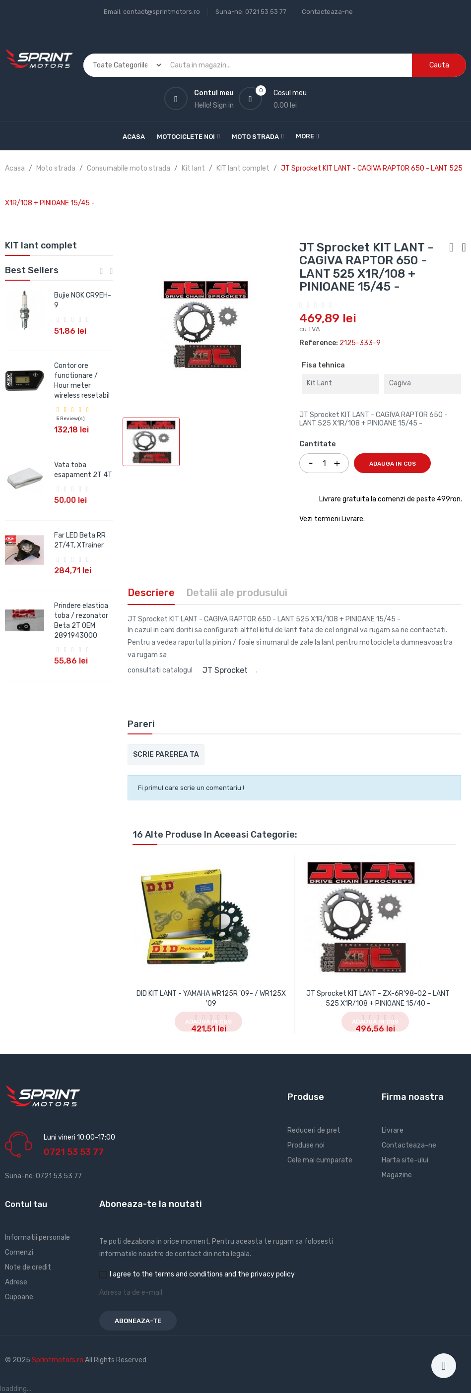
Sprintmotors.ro (58, 1360)
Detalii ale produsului (236, 593)
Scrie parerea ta (166, 754)
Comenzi (19, 1252)
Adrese (16, 1282)
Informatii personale (37, 1237)
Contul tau (26, 1204)
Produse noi (306, 1145)
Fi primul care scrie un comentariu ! (191, 787)
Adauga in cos (392, 463)
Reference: (318, 343)
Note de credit (28, 1267)
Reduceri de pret (313, 1130)
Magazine (397, 1175)
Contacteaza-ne (327, 11)
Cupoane (19, 1297)
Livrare (393, 1130)
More (305, 136)
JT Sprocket (225, 670)
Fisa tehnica (323, 365)
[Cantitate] (324, 463)
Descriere (151, 593)
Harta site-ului (405, 1160)
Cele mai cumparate (319, 1160)
